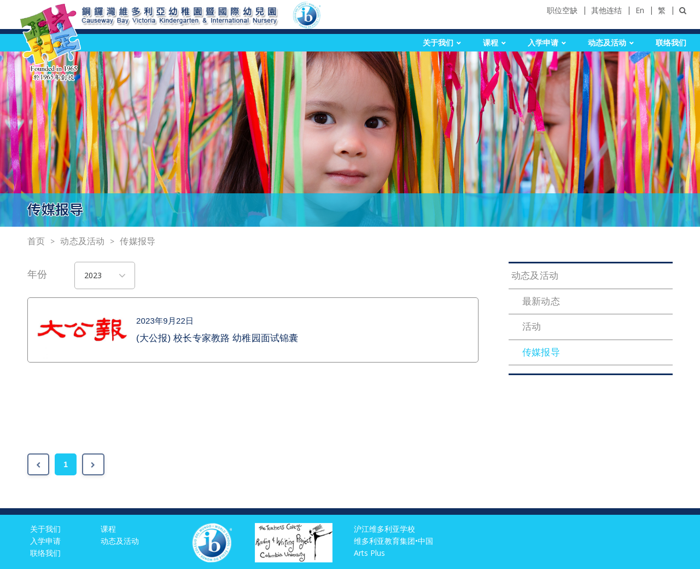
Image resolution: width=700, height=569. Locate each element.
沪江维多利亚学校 (384, 529)
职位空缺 (562, 10)
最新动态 (541, 301)
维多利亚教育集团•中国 (393, 541)
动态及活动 (607, 43)
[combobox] (105, 275)
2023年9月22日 (165, 320)
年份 (37, 274)
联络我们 (671, 43)
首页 (36, 241)
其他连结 (606, 10)
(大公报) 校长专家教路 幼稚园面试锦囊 (217, 338)
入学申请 (543, 43)
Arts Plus (369, 553)
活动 (531, 326)
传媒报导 (137, 241)
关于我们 (438, 43)
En (639, 10)
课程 (490, 43)
